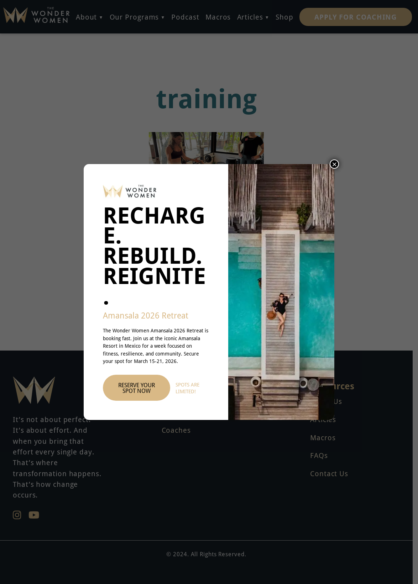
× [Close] (334, 164)
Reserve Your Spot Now (136, 388)
